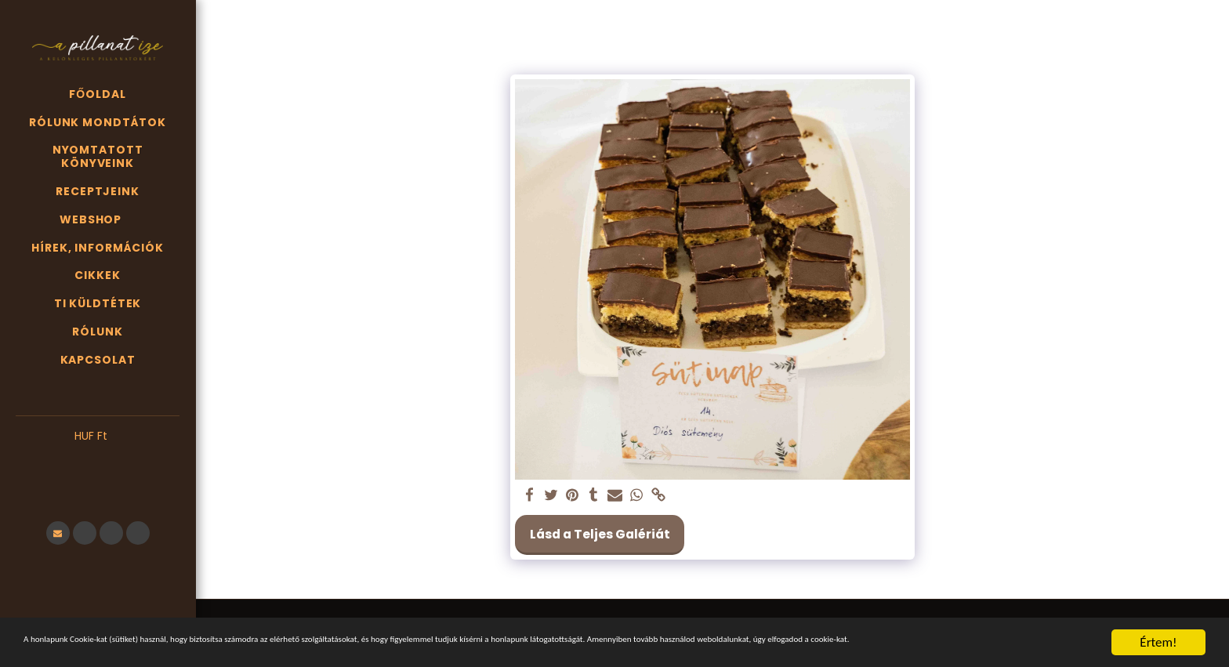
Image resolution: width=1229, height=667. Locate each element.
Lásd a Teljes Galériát (600, 534)
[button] (97, 460)
